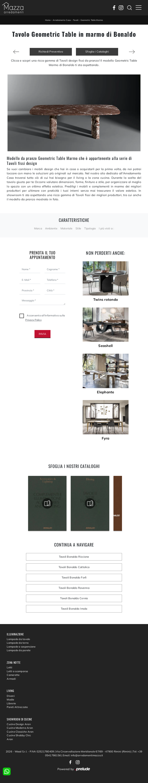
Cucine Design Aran (19, 724)
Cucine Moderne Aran (20, 727)
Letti (9, 667)
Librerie (11, 703)
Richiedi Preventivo (51, 51)
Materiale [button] (66, 228)
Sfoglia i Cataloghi (97, 51)
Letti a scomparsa (17, 671)
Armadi (11, 678)
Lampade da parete (18, 650)
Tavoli (75, 20)
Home (48, 20)
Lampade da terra (18, 642)
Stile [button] (78, 228)
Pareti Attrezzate (17, 707)
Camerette (13, 674)
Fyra (105, 438)
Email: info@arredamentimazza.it (83, 755)
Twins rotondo (105, 299)
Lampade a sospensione (21, 646)
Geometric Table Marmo (92, 20)
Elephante (105, 392)
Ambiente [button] (51, 228)
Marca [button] (38, 228)
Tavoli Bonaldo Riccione (74, 556)
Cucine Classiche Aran (20, 731)
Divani (11, 695)
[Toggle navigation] (138, 7)
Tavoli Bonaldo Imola (74, 608)
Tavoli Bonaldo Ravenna (74, 588)
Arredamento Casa (62, 20)
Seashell (105, 346)
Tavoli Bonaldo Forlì (74, 577)
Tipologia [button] (90, 228)
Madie (10, 699)
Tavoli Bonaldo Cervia (74, 598)
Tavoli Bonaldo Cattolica (74, 567)
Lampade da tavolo (18, 639)
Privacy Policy (33, 319)
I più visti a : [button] (106, 228)
